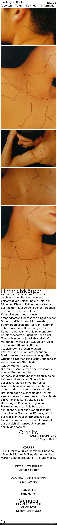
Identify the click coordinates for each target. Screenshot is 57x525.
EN (49, 2)
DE (54, 2)
